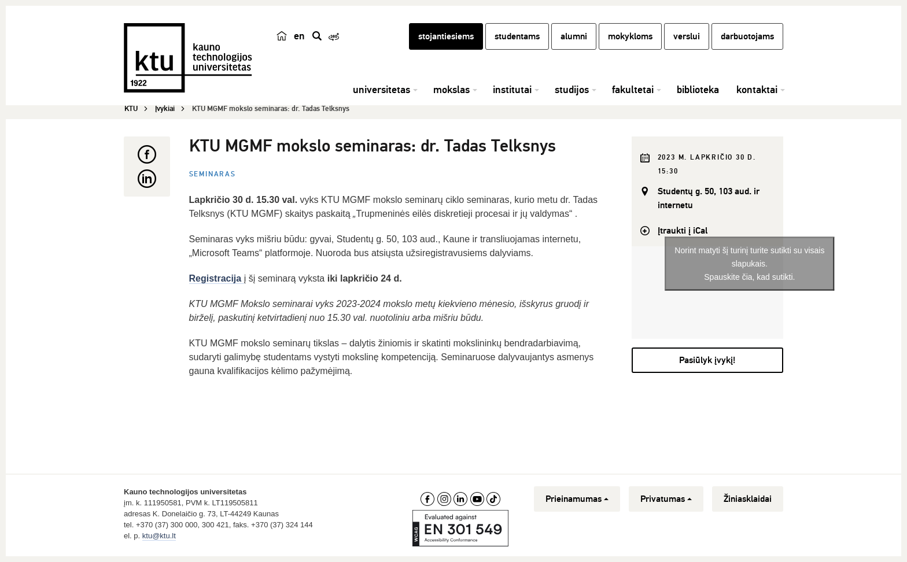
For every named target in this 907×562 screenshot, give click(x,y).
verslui (686, 36)
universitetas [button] (381, 89)
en (299, 35)
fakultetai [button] (633, 89)
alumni (574, 36)
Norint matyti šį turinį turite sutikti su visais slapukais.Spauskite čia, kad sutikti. (749, 263)
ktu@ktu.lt (159, 535)
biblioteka (698, 89)
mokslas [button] (451, 89)
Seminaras (212, 174)
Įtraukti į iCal (682, 230)
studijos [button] (572, 89)
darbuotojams (747, 36)
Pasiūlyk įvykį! (707, 360)
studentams (517, 36)
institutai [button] (512, 89)
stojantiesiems (446, 36)
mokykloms (630, 36)
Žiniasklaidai (748, 499)
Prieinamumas (577, 499)
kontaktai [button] (756, 89)
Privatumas (666, 499)
